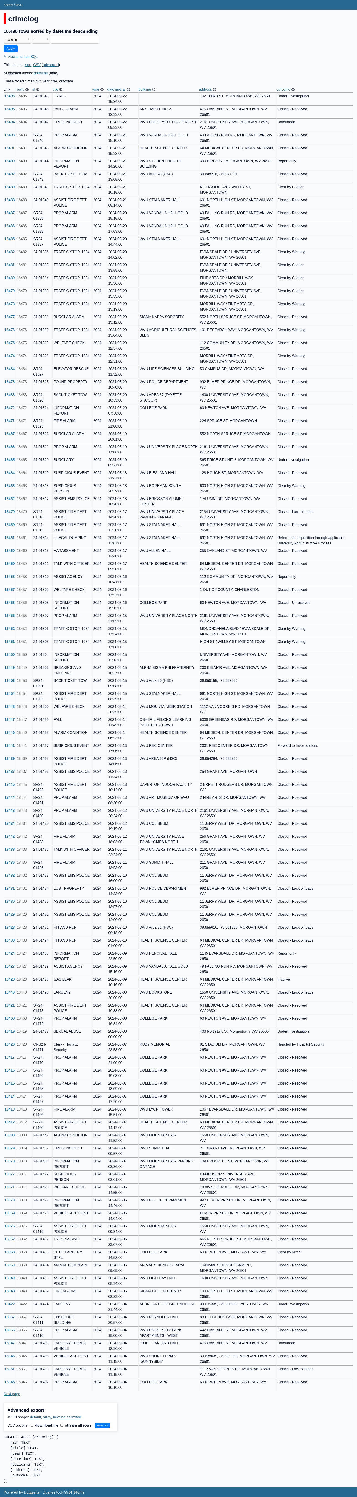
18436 (10, 862)
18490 (10, 161)
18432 (10, 875)
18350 (10, 1265)
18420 (10, 1044)
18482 (10, 252)
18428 (10, 927)
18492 (10, 174)
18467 (10, 434)
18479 (10, 291)
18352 (10, 1239)
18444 (10, 797)
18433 (10, 849)
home (8, 5)
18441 (10, 745)
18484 (10, 369)
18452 (10, 629)
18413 (10, 1109)
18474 (10, 356)
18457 (10, 590)
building (144, 89)
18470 (10, 512)
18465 (10, 460)
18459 (10, 564)
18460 (10, 551)
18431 (10, 888)
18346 (10, 1356)
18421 (10, 1005)
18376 (10, 1226)
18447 (10, 719)
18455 (10, 616)
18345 (10, 1382)
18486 (10, 226)
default (35, 1417)
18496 (10, 96)
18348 (10, 1291)
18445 (10, 784)
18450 (10, 655)
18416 (10, 1070)
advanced (51, 65)
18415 (10, 1083)
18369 (10, 1213)
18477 (10, 317)
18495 (10, 109)
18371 (10, 1187)
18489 (10, 187)
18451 (10, 642)
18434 (10, 823)
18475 (10, 343)
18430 (10, 901)
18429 (10, 914)
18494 (10, 122)
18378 (10, 1161)
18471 (10, 421)
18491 (10, 148)
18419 (10, 1031)
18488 (10, 200)
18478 (10, 304)
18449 (10, 668)
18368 (10, 1252)
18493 (10, 135)
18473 (10, 382)
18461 (10, 538)
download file (45, 1425)
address (205, 89)
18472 (10, 408)
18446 (10, 732)
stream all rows (76, 1425)
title (55, 89)
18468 (10, 1018)
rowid (20, 89)
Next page (12, 1394)
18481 (10, 265)
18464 (10, 473)
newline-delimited (67, 1417)
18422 (10, 1304)
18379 (10, 1148)
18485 (10, 239)
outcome (283, 89)
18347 (10, 1343)
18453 (10, 681)
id (33, 89)
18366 (10, 1330)
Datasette (31, 1492)
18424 (10, 953)
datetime (41, 73)
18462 (10, 499)
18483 (10, 395)
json (28, 65)
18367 (10, 1317)
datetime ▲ (116, 89)
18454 (10, 694)
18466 (10, 447)
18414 (10, 1096)
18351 (10, 1369)
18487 (10, 213)
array (47, 1417)
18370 (10, 1200)
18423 (10, 979)
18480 (10, 278)
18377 (10, 1174)
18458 (10, 577)
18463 (10, 486)
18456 (10, 603)
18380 (10, 1135)
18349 (10, 1278)
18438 (10, 940)
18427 (10, 966)
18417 (10, 1057)
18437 (10, 771)
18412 (10, 1122)
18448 (10, 707)
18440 (10, 992)
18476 (10, 330)
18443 (10, 810)
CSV (37, 65)
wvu (19, 5)
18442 (10, 836)
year (95, 89)
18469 (10, 525)
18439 (10, 758)
